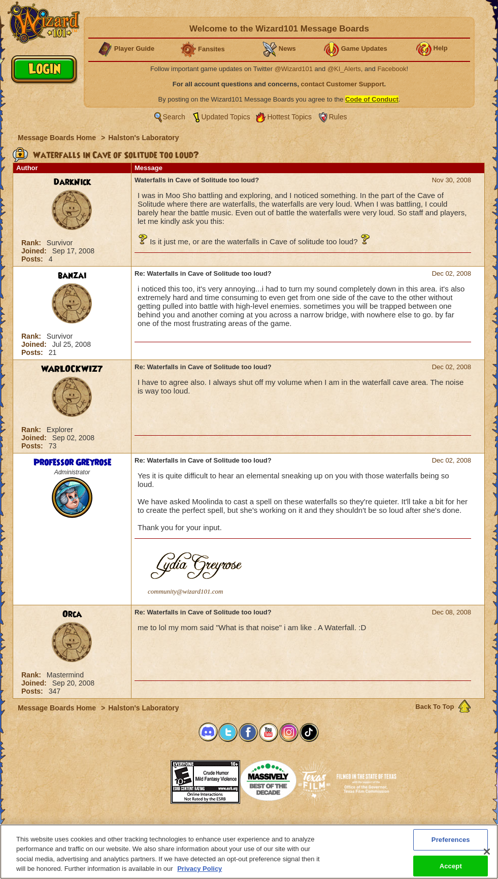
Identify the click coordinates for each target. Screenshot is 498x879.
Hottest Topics (289, 117)
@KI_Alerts (344, 69)
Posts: (33, 259)
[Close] (487, 856)
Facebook (391, 69)
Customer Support (247, 827)
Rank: (32, 243)
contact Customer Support (342, 84)
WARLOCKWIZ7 (72, 369)
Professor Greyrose (72, 463)
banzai (72, 276)
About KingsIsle (302, 827)
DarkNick (72, 182)
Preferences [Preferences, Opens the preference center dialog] (450, 844)
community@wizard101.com (185, 591)
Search (174, 117)
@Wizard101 (294, 69)
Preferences (348, 827)
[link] (145, 778)
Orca (72, 614)
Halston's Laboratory (143, 138)
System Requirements (184, 827)
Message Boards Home (58, 138)
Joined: (35, 251)
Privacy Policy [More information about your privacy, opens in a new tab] (199, 873)
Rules (338, 117)
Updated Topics (226, 117)
